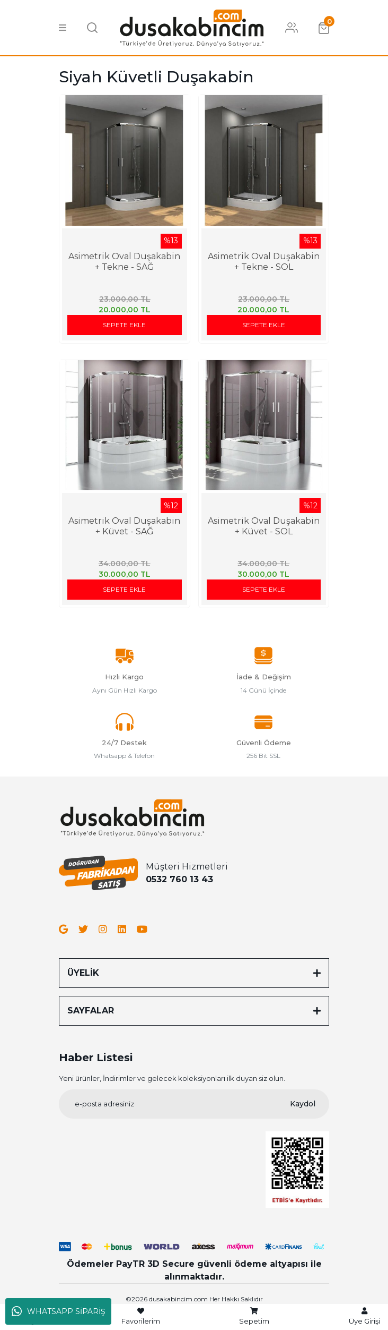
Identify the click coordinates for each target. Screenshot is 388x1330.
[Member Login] (291, 27)
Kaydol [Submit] (302, 1104)
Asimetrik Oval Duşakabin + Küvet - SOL (264, 526)
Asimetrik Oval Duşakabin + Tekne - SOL (264, 261)
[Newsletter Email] (194, 1104)
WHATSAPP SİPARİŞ (58, 1311)
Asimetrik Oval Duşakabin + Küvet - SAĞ (124, 526)
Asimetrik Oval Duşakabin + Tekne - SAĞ (124, 261)
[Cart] (324, 27)
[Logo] (191, 27)
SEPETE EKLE (124, 325)
